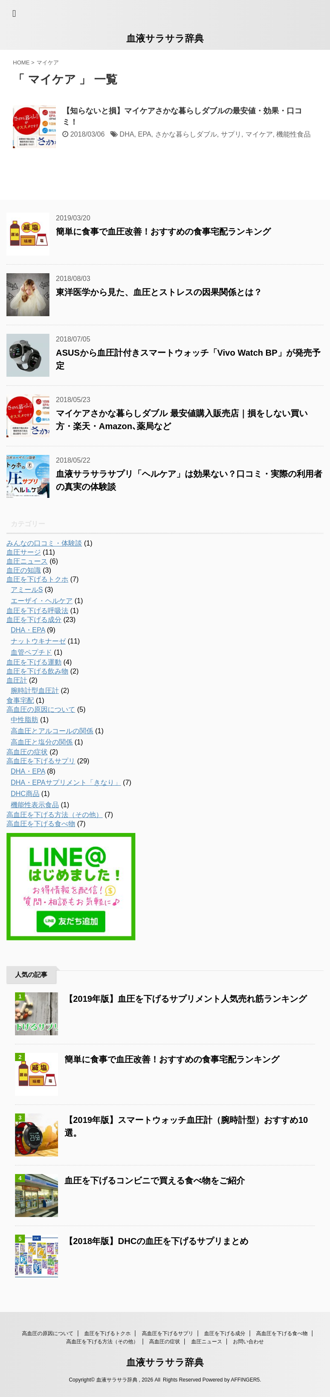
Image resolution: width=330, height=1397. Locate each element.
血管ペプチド (31, 652)
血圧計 (16, 680)
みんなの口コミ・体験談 (44, 543)
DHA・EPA (28, 630)
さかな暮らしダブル (186, 134)
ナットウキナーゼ (38, 641)
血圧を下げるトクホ (37, 579)
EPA (144, 134)
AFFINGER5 (245, 1380)
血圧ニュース (27, 561)
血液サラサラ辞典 (165, 38)
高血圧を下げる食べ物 (40, 823)
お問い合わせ (248, 1342)
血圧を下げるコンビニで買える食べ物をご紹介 (154, 1180)
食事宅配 (20, 700)
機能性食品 (293, 134)
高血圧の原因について (40, 709)
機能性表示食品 (35, 804)
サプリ (231, 134)
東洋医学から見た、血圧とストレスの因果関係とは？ (159, 292)
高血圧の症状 (27, 752)
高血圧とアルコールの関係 (52, 731)
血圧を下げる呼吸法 (37, 610)
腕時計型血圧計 (35, 690)
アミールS (27, 589)
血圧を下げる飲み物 (37, 671)
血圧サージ (23, 552)
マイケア (259, 134)
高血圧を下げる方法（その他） (54, 814)
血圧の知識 (23, 570)
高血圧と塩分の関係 (42, 742)
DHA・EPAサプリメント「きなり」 (66, 782)
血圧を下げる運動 (33, 662)
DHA (126, 134)
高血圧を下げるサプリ (40, 761)
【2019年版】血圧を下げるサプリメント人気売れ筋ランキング (185, 999)
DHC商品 (25, 793)
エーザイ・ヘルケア (42, 600)
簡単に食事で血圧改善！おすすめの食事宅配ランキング (163, 231)
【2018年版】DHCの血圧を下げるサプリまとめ (156, 1241)
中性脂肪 (24, 719)
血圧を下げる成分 (33, 619)
